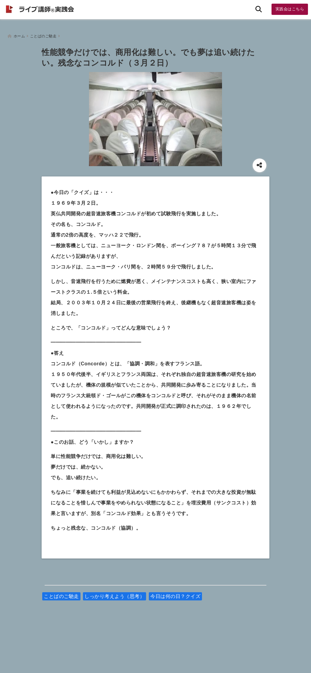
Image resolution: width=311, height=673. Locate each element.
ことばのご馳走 (61, 594)
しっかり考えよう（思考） (114, 594)
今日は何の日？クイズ (175, 594)
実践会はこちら (289, 9)
